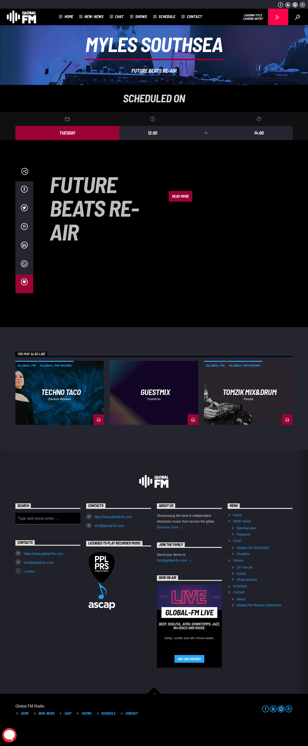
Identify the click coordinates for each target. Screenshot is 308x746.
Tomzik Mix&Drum (249, 412)
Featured (243, 555)
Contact (194, 16)
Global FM (26, 386)
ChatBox (243, 574)
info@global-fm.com (109, 546)
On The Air (245, 588)
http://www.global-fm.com (113, 537)
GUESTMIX (155, 412)
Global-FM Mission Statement (259, 625)
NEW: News (93, 16)
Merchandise (246, 548)
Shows (141, 16)
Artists (241, 594)
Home (68, 16)
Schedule (167, 16)
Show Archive (247, 600)
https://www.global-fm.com (43, 574)
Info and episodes (189, 679)
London (29, 592)
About (241, 619)
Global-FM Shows (56, 386)
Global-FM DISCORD (253, 568)
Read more (180, 216)
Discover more (170, 547)
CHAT (119, 16)
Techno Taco (61, 412)
